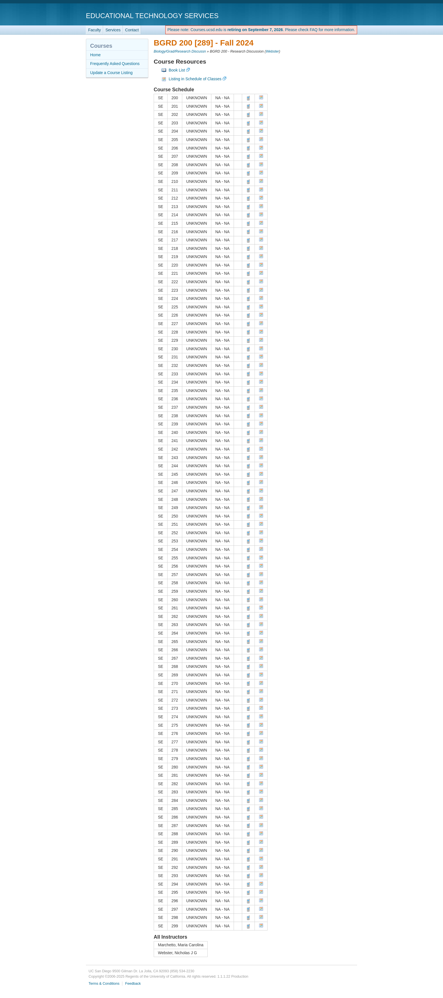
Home (95, 55)
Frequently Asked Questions (115, 63)
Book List (177, 70)
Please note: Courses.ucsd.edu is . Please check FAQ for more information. (261, 29)
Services (113, 30)
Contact (132, 30)
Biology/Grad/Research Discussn (180, 51)
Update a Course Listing (111, 72)
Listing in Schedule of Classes (195, 79)
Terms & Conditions (104, 984)
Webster (272, 51)
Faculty (94, 30)
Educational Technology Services (152, 16)
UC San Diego (324, 15)
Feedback (133, 984)
